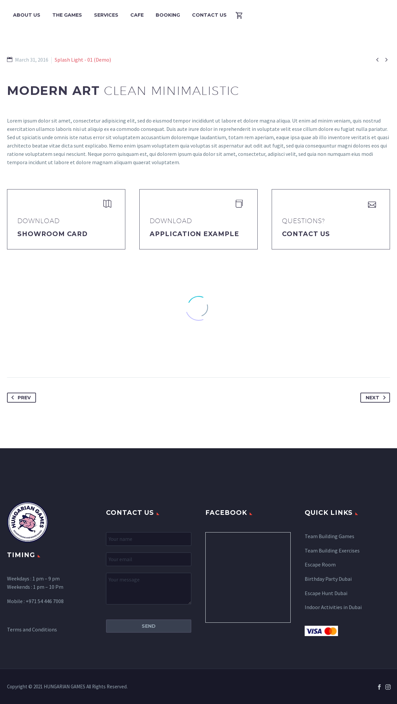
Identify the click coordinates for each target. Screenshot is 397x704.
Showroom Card (52, 234)
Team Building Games (329, 536)
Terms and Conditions (32, 629)
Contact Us (209, 15)
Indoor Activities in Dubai (333, 607)
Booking (168, 15)
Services (106, 15)
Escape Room (320, 564)
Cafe (137, 15)
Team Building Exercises (332, 550)
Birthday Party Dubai (328, 578)
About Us (26, 15)
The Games (67, 15)
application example (194, 234)
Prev (20, 397)
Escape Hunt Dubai (326, 593)
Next (377, 397)
